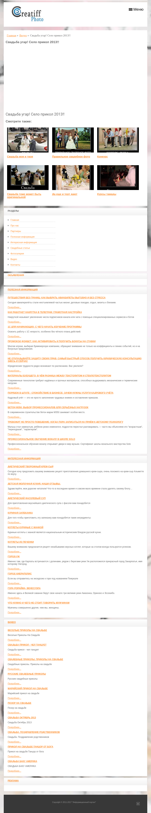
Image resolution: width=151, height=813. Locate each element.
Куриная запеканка (20, 513)
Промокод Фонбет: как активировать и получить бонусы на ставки (51, 341)
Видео (13, 259)
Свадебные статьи (20, 248)
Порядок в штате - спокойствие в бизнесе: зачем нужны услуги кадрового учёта (60, 393)
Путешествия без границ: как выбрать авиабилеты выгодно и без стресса (56, 297)
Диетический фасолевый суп (27, 498)
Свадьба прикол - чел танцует (27, 645)
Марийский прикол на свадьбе (28, 688)
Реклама (13, 780)
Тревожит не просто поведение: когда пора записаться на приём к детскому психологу (65, 422)
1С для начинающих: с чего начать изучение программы (44, 326)
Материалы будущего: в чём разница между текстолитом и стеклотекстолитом (59, 375)
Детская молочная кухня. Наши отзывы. (34, 483)
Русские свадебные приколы (27, 674)
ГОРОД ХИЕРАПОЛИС (20, 573)
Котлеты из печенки (21, 542)
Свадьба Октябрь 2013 (22, 717)
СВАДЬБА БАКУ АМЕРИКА (22, 761)
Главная (14, 220)
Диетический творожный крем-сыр (30, 466)
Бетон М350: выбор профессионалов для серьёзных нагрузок (48, 407)
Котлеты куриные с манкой (25, 527)
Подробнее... (14, 307)
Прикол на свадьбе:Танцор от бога (30, 746)
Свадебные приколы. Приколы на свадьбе (35, 659)
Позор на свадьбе (19, 703)
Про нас (14, 225)
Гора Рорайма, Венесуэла (24, 588)
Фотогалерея (17, 253)
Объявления (16, 275)
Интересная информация (23, 242)
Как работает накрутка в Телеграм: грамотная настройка (45, 312)
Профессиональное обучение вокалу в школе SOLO (41, 439)
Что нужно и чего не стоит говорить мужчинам (39, 603)
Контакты (15, 265)
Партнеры (15, 231)
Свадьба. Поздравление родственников (34, 732)
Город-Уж (14, 556)
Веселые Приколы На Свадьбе (27, 630)
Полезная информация (22, 237)
